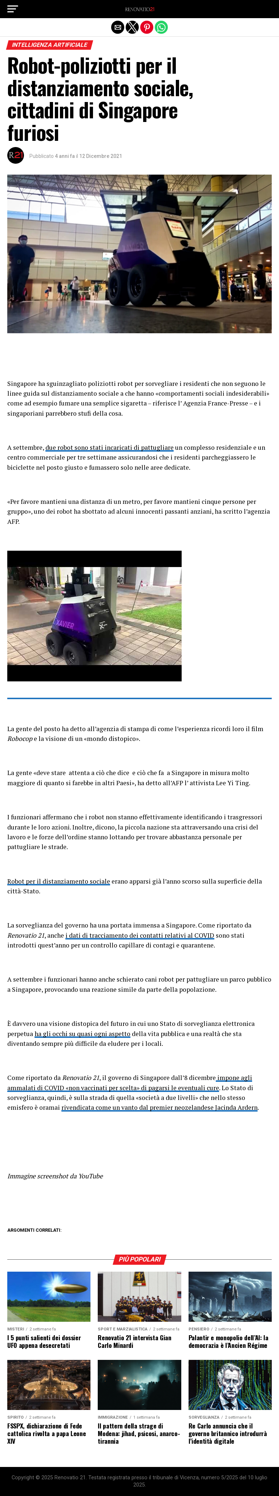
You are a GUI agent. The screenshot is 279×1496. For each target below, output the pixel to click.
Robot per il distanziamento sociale (58, 881)
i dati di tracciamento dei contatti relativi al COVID (139, 935)
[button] (12, 9)
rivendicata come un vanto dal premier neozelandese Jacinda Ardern (159, 1107)
